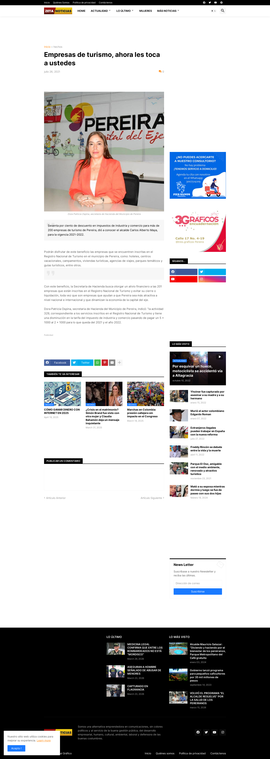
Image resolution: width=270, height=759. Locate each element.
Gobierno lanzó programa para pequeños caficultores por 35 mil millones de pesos (207, 675)
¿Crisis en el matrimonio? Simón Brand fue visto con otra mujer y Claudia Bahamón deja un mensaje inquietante (102, 416)
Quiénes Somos (61, 2)
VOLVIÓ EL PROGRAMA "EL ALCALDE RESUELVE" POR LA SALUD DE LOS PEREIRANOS (207, 698)
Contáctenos (105, 2)
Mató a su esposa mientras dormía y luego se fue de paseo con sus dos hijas (207, 490)
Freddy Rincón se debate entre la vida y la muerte (206, 448)
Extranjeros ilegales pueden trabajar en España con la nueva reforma (207, 431)
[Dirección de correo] (198, 583)
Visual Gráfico (63, 753)
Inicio (47, 2)
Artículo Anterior (56, 497)
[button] (213, 11)
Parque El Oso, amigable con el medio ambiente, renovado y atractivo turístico (206, 469)
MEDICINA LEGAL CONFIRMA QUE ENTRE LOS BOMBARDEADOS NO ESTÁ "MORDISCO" (145, 649)
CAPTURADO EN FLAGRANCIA (137, 688)
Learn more (44, 740)
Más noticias (166, 10)
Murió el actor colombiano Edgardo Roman (207, 412)
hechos (57, 46)
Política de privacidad (84, 2)
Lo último (123, 10)
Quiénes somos (165, 753)
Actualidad (99, 10)
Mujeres (145, 10)
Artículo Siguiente (151, 497)
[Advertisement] (135, 30)
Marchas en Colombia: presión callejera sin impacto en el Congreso (142, 413)
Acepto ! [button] (16, 748)
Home (81, 10)
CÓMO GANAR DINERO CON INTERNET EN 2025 (62, 411)
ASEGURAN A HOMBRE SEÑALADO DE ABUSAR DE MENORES (144, 670)
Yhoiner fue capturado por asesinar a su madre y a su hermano (207, 395)
